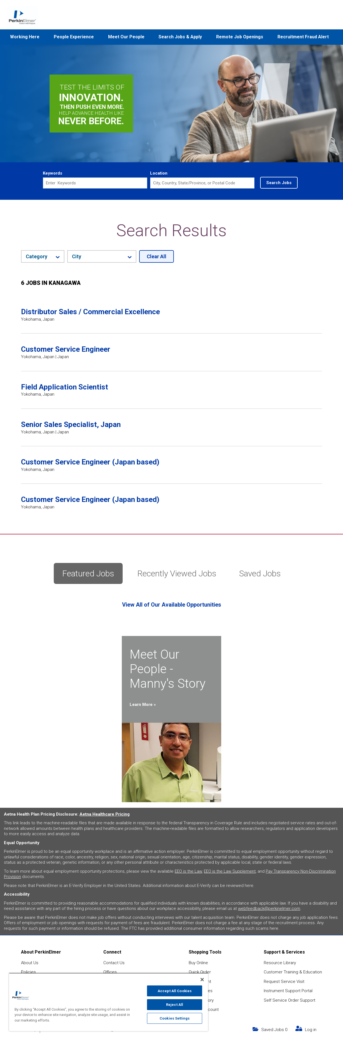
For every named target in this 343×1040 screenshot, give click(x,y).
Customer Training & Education (293, 972)
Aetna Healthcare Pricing (105, 814)
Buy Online (198, 962)
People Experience (74, 36)
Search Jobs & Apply (180, 36)
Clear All (156, 256)
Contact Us (114, 962)
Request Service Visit (284, 981)
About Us (29, 962)
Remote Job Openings (239, 36)
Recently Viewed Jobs (176, 573)
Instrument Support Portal (288, 990)
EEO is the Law (188, 871)
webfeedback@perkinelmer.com (269, 908)
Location (158, 173)
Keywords (52, 173)
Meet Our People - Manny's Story (168, 669)
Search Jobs (278, 182)
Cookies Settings (175, 1018)
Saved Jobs (260, 573)
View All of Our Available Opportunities (171, 604)
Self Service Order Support (289, 1000)
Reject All (174, 1005)
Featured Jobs (88, 573)
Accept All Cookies (175, 991)
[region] (108, 1002)
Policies (28, 972)
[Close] (202, 979)
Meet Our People (126, 36)
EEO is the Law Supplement (230, 871)
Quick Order (200, 972)
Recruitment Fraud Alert (303, 36)
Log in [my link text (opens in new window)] (310, 1029)
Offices (110, 972)
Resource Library (280, 962)
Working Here (24, 36)
